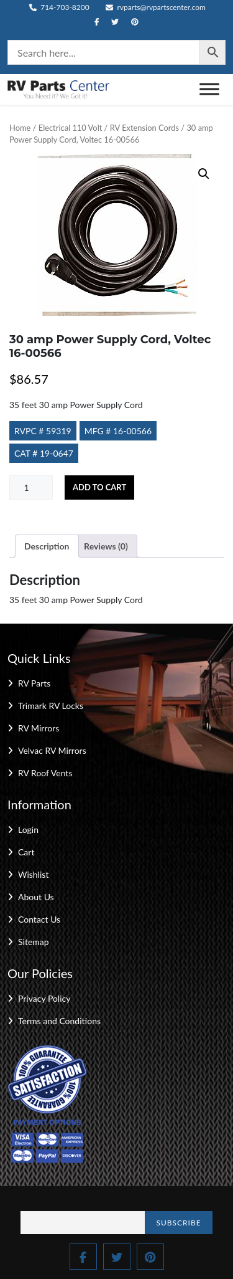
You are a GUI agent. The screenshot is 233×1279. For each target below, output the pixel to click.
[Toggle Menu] (209, 89)
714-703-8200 (59, 7)
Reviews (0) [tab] (106, 546)
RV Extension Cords (144, 128)
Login (28, 829)
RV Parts (34, 683)
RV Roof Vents (45, 773)
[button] (204, 174)
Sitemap (33, 941)
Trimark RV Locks (50, 705)
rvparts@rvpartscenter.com (156, 7)
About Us (36, 896)
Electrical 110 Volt (71, 128)
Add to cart (99, 487)
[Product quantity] (31, 487)
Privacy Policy (44, 998)
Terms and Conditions (59, 1020)
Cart (26, 852)
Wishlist (33, 874)
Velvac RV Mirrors (52, 750)
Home (19, 128)
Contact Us (39, 919)
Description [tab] (47, 546)
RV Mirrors (38, 728)
